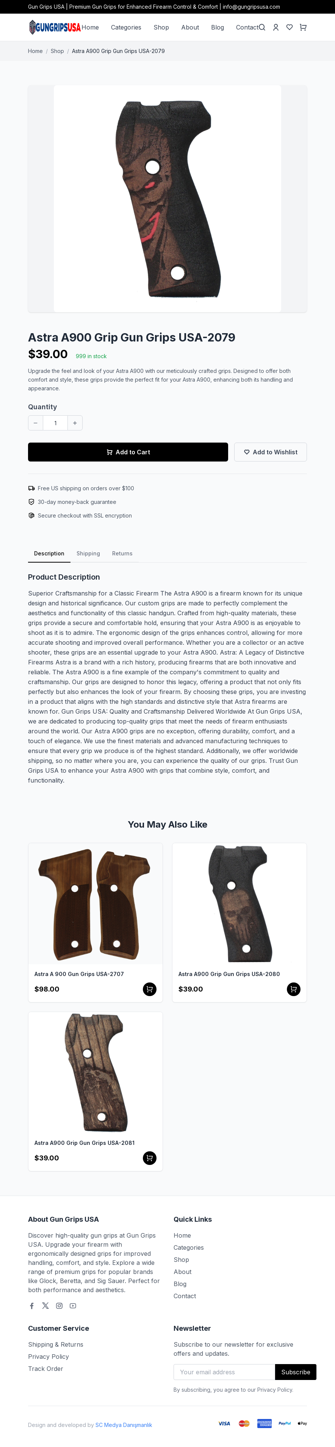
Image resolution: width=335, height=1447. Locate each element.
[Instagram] (59, 1305)
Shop (161, 27)
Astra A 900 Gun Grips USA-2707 (79, 974)
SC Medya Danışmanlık (123, 1425)
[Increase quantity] (75, 422)
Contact (247, 27)
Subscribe (295, 1372)
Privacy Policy (48, 1356)
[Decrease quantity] (35, 422)
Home (90, 27)
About (190, 27)
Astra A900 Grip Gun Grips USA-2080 (229, 974)
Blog (217, 27)
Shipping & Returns (55, 1344)
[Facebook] (32, 1305)
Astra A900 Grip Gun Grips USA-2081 (84, 1143)
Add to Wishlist (270, 452)
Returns (122, 553)
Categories (126, 27)
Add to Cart (128, 452)
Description (49, 553)
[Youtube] (73, 1305)
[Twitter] (45, 1305)
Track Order (45, 1368)
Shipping (88, 553)
